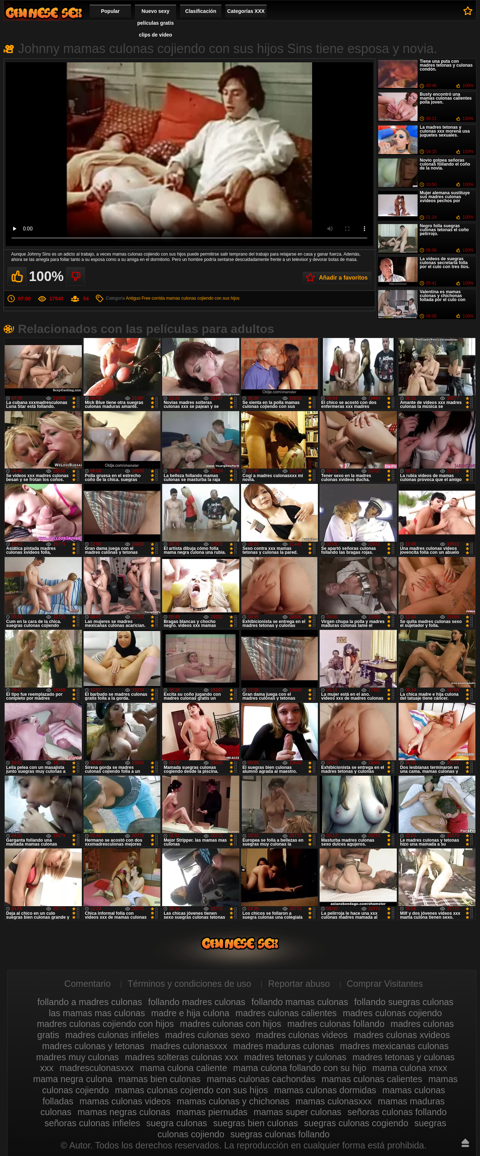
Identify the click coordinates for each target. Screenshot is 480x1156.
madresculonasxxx (97, 1068)
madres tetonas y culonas (295, 1057)
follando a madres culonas (89, 1002)
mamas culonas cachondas (261, 1079)
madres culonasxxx (188, 1046)
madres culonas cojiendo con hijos (105, 1024)
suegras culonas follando (280, 1134)
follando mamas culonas (299, 1002)
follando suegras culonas (403, 1002)
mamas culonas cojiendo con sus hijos (203, 298)
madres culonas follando (336, 1024)
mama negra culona (72, 1079)
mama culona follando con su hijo (299, 1068)
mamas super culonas (298, 1112)
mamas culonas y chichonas (233, 1101)
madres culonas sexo (207, 1035)
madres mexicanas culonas (394, 1046)
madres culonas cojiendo (392, 1013)
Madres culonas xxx (43, 12)
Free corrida (153, 298)
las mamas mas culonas (97, 1013)
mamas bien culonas (159, 1079)
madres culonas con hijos (230, 1024)
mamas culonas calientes (371, 1079)
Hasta (465, 1142)
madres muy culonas (77, 1057)
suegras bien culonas (255, 1123)
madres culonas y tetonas (93, 1046)
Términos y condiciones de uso (189, 984)
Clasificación (200, 11)
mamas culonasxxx (334, 1101)
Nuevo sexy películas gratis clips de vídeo (155, 23)
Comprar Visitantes (385, 984)
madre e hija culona (190, 1013)
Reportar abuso (299, 984)
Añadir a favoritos (343, 278)
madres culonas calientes (286, 1013)
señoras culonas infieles (92, 1123)
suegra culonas (176, 1123)
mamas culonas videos (125, 1101)
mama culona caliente (183, 1068)
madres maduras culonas (283, 1046)
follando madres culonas (196, 1002)
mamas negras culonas (123, 1112)
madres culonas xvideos (402, 1035)
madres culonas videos (302, 1035)
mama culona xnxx (409, 1068)
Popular (110, 11)
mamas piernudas (212, 1112)
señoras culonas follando (397, 1112)
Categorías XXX (245, 11)
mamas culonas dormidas (325, 1090)
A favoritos (467, 10)
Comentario (87, 984)
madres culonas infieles (112, 1035)
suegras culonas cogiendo (356, 1123)
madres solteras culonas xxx (181, 1057)
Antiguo (133, 298)
